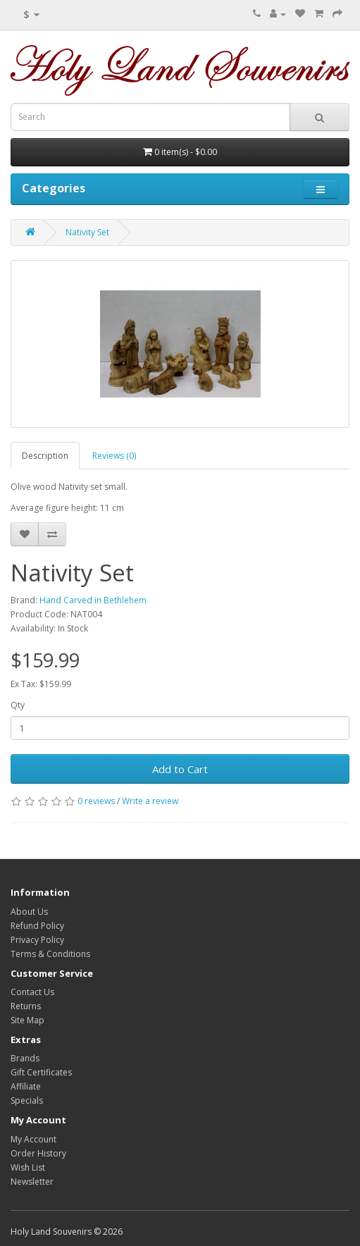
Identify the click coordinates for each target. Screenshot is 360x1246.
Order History (38, 1153)
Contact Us (32, 992)
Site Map (27, 1020)
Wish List (28, 1167)
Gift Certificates (41, 1072)
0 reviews (96, 801)
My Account (33, 1139)
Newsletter (32, 1182)
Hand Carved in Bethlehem (93, 600)
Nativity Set (87, 232)
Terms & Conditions (50, 954)
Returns (26, 1006)
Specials (27, 1100)
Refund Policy (37, 926)
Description (45, 456)
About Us (29, 912)
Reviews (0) (114, 456)
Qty (18, 705)
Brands (25, 1058)
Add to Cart (180, 769)
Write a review (150, 801)
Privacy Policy (37, 940)
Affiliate (26, 1086)
